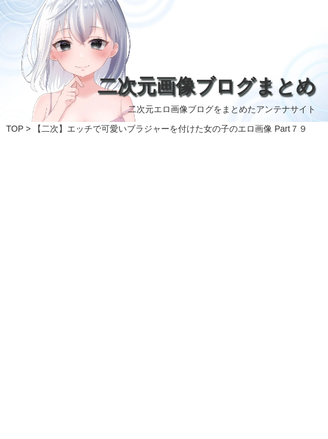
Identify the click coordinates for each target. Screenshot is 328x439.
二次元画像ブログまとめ (207, 86)
